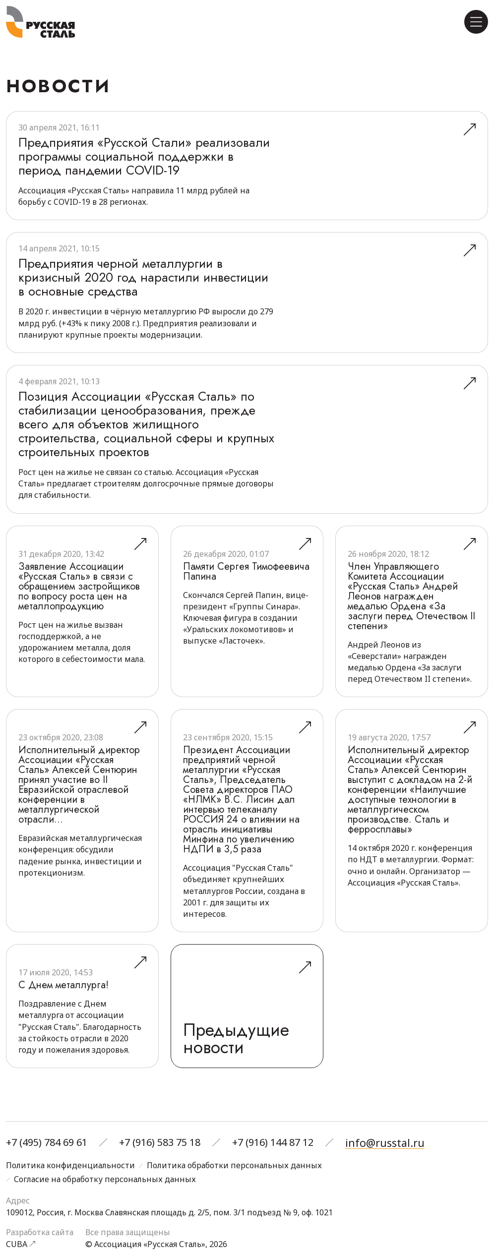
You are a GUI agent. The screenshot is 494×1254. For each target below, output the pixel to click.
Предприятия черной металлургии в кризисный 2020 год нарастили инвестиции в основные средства (127, 291)
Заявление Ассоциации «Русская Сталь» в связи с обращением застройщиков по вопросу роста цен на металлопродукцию (79, 600)
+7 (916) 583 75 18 (159, 1143)
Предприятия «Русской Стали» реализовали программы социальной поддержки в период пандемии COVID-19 (139, 163)
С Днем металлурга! (63, 999)
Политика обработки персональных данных (234, 1166)
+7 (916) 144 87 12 (272, 1143)
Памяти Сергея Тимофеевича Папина (246, 585)
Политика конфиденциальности (70, 1166)
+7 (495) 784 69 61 (46, 1143)
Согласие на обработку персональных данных (105, 1180)
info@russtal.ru (382, 1143)
